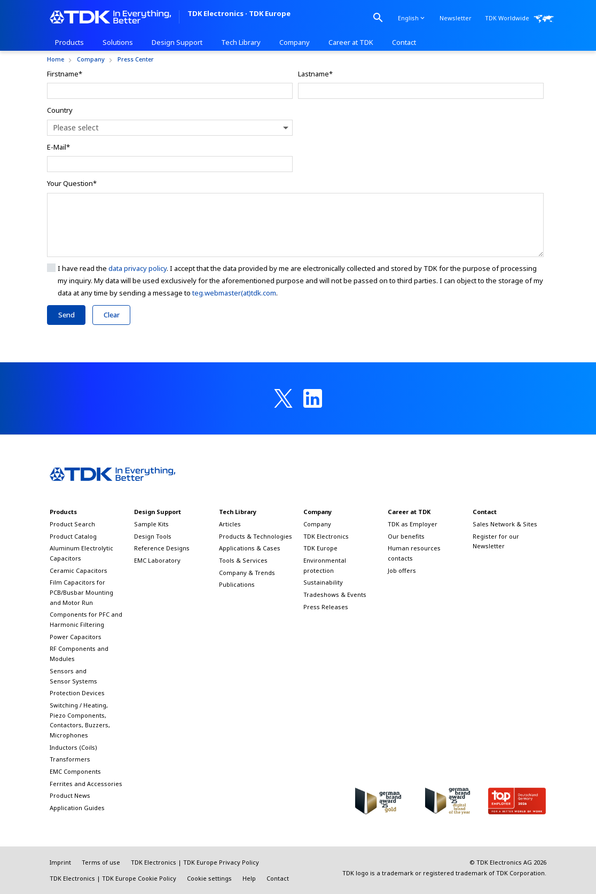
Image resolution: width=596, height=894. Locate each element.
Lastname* (315, 74)
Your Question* (72, 183)
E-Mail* (58, 147)
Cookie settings (209, 878)
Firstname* (64, 74)
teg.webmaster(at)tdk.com (234, 293)
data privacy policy (137, 268)
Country (60, 110)
